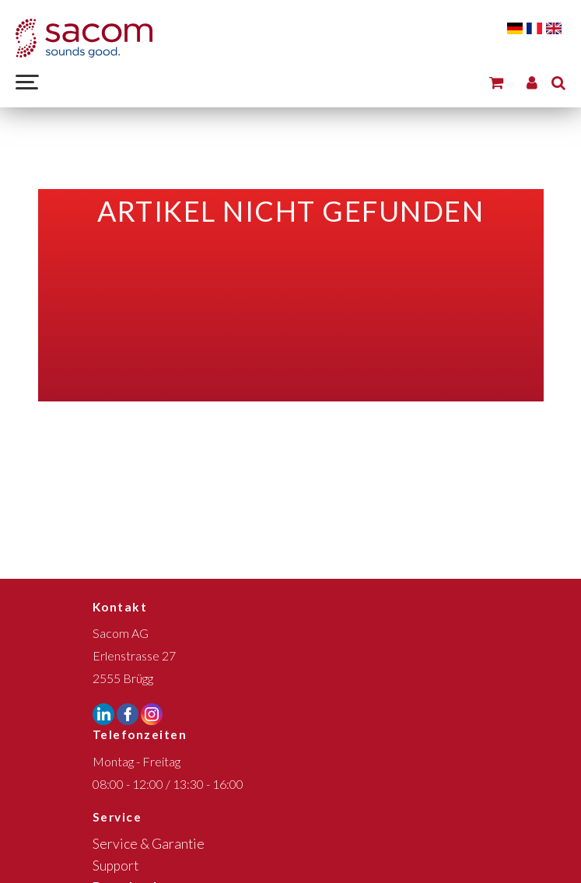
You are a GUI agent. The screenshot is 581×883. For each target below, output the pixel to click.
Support (115, 865)
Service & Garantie (149, 844)
